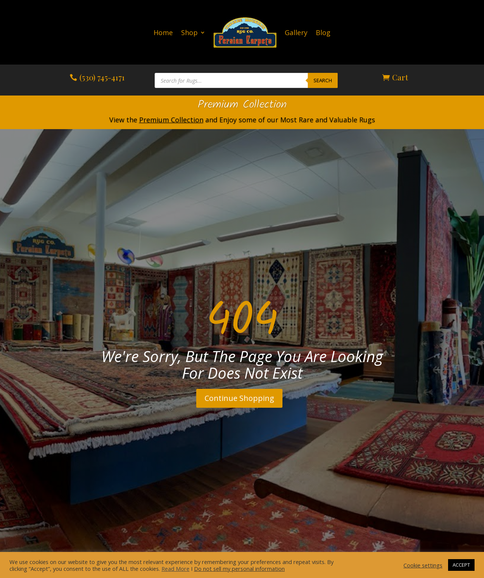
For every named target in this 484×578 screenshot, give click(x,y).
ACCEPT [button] (461, 564)
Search (322, 80)
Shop (189, 32)
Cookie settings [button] (422, 565)
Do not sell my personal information (239, 568)
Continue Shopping (239, 398)
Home (163, 32)
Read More (175, 568)
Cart (400, 77)
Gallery (296, 32)
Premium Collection (242, 105)
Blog (323, 32)
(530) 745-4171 (102, 77)
